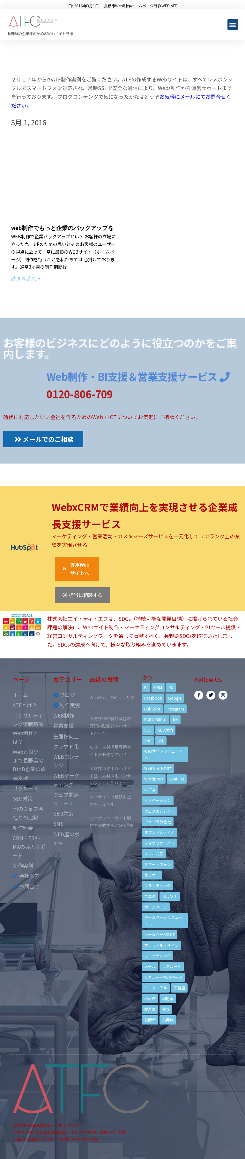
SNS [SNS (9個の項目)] (147, 740)
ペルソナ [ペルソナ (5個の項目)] (169, 896)
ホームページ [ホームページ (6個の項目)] (155, 907)
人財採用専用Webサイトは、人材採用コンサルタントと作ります (110, 776)
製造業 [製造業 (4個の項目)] (150, 1009)
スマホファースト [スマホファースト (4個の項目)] (159, 843)
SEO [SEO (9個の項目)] (148, 730)
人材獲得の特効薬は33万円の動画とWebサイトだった (110, 726)
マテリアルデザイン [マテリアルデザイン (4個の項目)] (161, 945)
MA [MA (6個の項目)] (175, 719)
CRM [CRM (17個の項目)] (158, 687)
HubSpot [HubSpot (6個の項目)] (152, 708)
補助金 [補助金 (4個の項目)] (168, 998)
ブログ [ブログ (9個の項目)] (150, 896)
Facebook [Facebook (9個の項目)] (153, 698)
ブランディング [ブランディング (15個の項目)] (157, 885)
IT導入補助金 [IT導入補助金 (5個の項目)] (155, 719)
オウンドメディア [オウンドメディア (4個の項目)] (159, 832)
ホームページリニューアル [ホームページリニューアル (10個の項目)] (163, 920)
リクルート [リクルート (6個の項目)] (171, 966)
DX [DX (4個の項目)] (170, 687)
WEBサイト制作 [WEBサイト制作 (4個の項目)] (158, 768)
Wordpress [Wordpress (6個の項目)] (153, 778)
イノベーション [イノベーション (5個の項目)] (157, 800)
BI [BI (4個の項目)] (146, 687)
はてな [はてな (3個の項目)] (150, 789)
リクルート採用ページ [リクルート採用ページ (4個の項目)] (163, 977)
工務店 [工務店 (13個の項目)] (179, 987)
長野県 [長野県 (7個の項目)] (168, 1019)
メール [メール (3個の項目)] (150, 966)
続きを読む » (26, 279)
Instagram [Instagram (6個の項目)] (175, 708)
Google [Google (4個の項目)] (174, 698)
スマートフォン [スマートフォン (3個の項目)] (157, 864)
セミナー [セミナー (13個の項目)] (152, 875)
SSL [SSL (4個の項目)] (161, 740)
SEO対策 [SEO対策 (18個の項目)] (165, 730)
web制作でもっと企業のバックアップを (62, 228)
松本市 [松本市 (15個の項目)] (150, 998)
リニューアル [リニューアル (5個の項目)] (155, 987)
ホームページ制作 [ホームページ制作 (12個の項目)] (159, 934)
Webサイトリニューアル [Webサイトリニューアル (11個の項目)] (163, 754)
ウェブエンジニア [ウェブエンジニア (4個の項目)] (159, 811)
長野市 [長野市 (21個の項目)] (150, 1019)
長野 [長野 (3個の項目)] (166, 1009)
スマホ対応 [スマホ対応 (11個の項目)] (153, 853)
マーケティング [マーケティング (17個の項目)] (157, 955)
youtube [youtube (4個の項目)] (176, 778)
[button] (233, 24)
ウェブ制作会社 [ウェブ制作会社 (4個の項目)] (157, 821)
